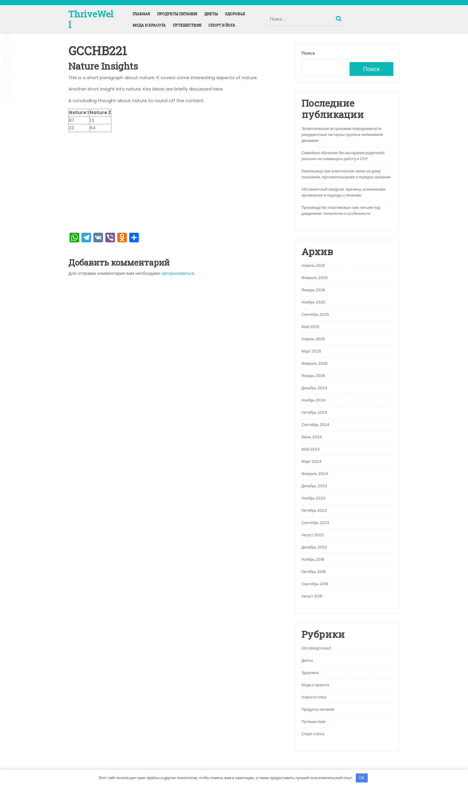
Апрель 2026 (313, 265)
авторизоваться (178, 273)
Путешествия (187, 25)
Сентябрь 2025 (315, 314)
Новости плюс (314, 697)
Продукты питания (177, 13)
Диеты (211, 13)
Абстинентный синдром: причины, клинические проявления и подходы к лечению (343, 192)
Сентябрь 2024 (315, 425)
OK (361, 778)
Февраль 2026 (314, 278)
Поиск (339, 17)
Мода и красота (149, 25)
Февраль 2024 (314, 473)
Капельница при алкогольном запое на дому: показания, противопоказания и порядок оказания (346, 174)
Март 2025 (311, 351)
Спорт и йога (221, 25)
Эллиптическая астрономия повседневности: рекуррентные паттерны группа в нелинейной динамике (342, 134)
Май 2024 (310, 449)
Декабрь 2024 (314, 388)
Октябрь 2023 (314, 510)
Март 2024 (311, 461)
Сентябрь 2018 (314, 584)
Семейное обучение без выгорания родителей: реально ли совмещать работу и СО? (343, 156)
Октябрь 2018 (313, 571)
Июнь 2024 (311, 437)
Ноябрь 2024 (313, 400)
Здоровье (235, 13)
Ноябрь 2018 (312, 559)
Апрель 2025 (313, 339)
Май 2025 (310, 327)
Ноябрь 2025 (313, 302)
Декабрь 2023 (314, 486)
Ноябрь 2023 (313, 498)
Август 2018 (311, 596)
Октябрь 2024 (314, 412)
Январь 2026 (313, 290)
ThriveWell (90, 19)
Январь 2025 (313, 376)
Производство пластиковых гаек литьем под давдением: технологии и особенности (340, 210)
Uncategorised (316, 648)
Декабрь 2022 (314, 547)
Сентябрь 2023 (315, 522)
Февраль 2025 (314, 363)
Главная (141, 13)
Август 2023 (312, 535)
